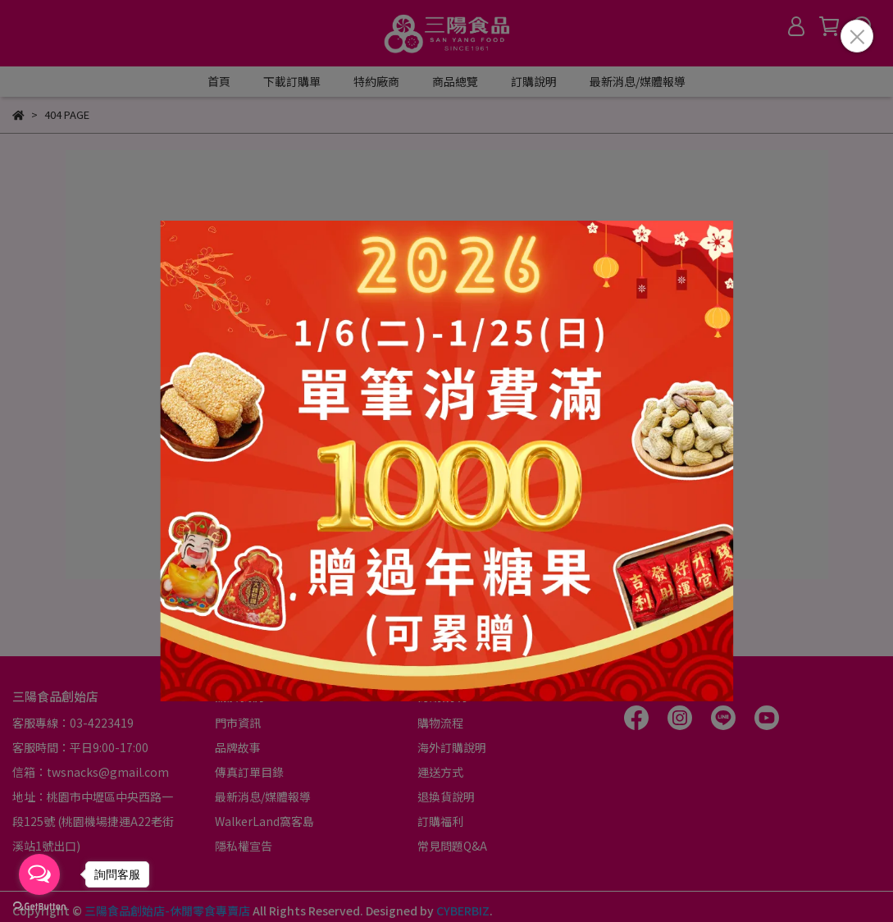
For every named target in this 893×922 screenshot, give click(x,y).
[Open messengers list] (39, 874)
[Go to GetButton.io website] (39, 906)
